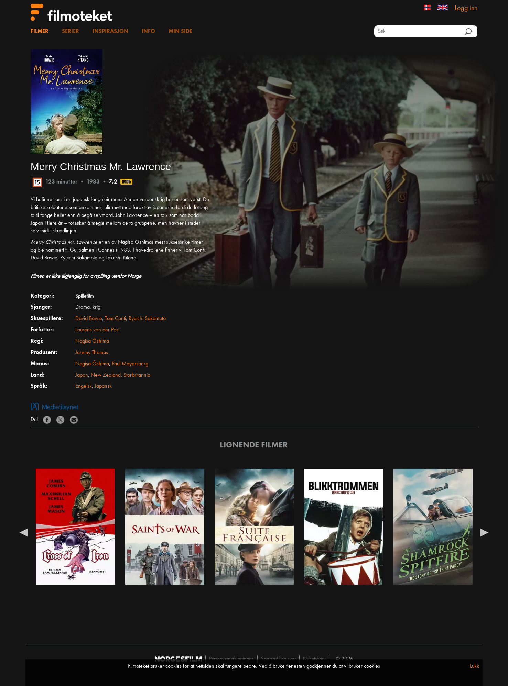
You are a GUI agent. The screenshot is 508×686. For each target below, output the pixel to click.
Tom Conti (115, 318)
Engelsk (83, 386)
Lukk (474, 666)
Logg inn (466, 8)
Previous (24, 532)
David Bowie (88, 318)
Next (484, 532)
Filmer (39, 31)
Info (148, 31)
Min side (180, 31)
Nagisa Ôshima (92, 341)
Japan (81, 375)
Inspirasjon (110, 31)
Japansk (103, 386)
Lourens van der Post (97, 330)
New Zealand (106, 375)
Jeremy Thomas (91, 352)
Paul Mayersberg (130, 364)
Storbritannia (136, 375)
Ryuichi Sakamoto (147, 318)
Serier (70, 31)
